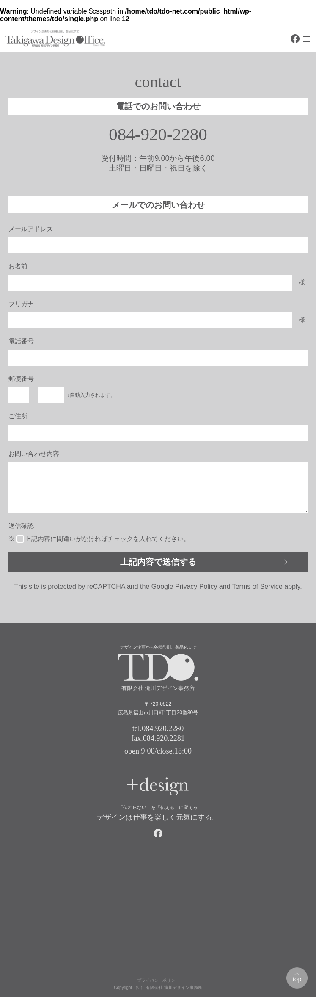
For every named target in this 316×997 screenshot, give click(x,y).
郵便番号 (21, 378)
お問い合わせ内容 (33, 453)
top (297, 979)
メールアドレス (30, 228)
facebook (295, 38)
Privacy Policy (196, 586)
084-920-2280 (158, 134)
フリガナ (21, 303)
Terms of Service (257, 586)
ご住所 (17, 416)
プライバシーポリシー (158, 980)
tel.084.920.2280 (158, 728)
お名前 (17, 266)
